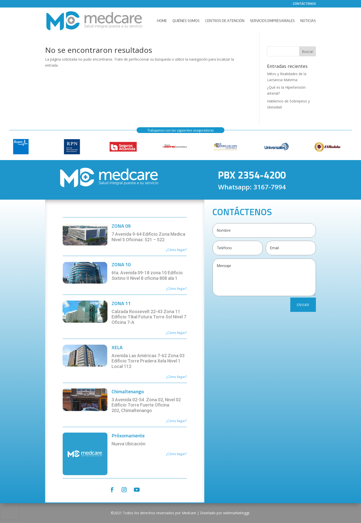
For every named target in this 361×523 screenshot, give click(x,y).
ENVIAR (303, 304)
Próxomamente (128, 435)
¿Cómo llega (175, 249)
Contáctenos (304, 4)
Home (162, 21)
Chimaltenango (128, 391)
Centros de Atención (224, 21)
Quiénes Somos (186, 21)
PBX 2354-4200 (252, 175)
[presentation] (10, 511)
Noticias (308, 21)
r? (185, 249)
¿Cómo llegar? (176, 288)
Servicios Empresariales (272, 21)
